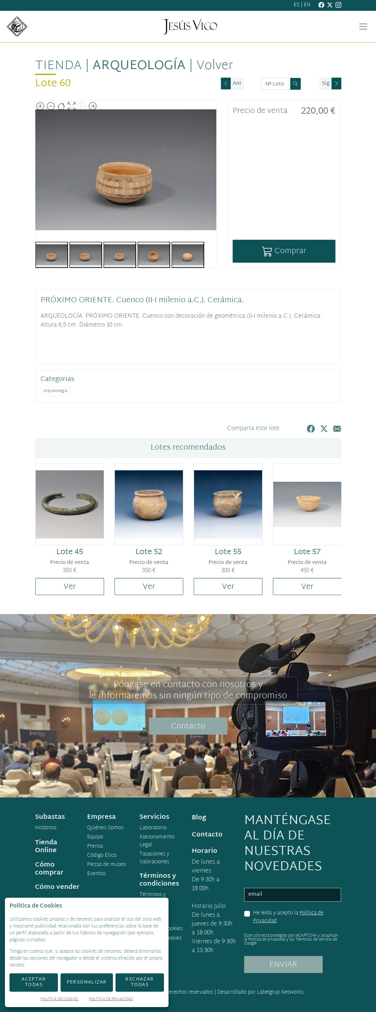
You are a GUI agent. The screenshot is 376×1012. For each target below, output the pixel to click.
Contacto (188, 726)
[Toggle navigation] (363, 26)
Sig (326, 83)
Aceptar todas (34, 982)
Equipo (95, 837)
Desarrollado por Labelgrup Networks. (261, 992)
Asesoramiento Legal (156, 841)
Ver (69, 587)
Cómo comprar (49, 868)
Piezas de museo (106, 865)
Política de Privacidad (111, 1000)
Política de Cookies (60, 1000)
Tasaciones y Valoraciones (154, 858)
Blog (199, 817)
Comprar (284, 251)
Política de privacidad (266, 939)
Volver (214, 66)
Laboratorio (153, 828)
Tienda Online (46, 846)
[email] (292, 895)
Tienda (58, 66)
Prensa (95, 846)
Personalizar (87, 982)
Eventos (96, 874)
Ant (237, 83)
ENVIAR (283, 965)
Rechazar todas (139, 982)
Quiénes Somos (105, 828)
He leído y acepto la (288, 917)
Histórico (45, 828)
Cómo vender (57, 887)
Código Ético (101, 855)
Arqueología (139, 66)
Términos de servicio (313, 939)
